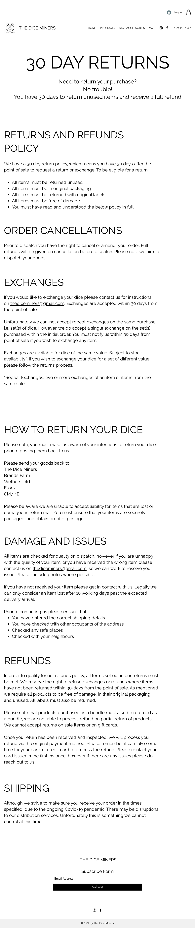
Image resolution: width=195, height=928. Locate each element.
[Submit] (97, 887)
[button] (188, 12)
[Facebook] (167, 28)
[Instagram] (161, 28)
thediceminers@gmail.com (37, 303)
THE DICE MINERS (37, 27)
